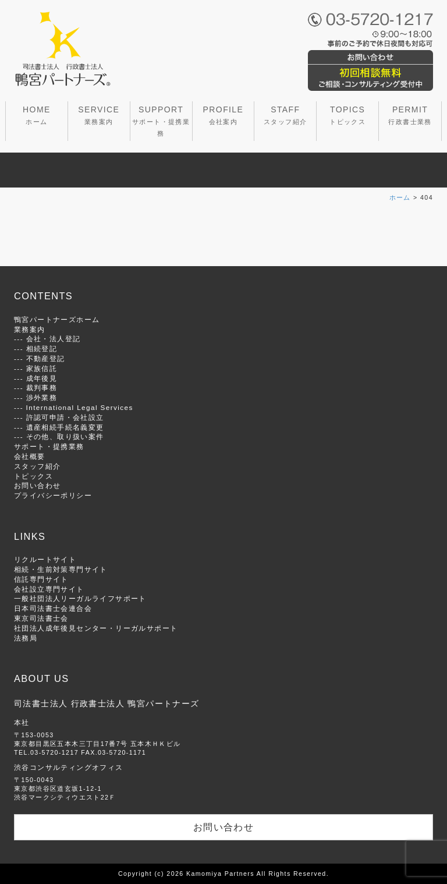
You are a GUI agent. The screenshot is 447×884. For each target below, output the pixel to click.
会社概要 (29, 456)
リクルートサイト (45, 559)
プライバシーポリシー (53, 495)
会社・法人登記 (53, 338)
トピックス (33, 476)
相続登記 (42, 348)
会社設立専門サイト (49, 589)
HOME (37, 115)
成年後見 (42, 378)
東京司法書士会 (41, 618)
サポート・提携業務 (49, 446)
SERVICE (98, 115)
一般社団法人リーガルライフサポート (80, 598)
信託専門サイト (41, 579)
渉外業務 (42, 397)
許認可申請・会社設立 (65, 417)
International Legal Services (79, 407)
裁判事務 (42, 387)
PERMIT (409, 115)
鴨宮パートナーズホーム (57, 319)
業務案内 (29, 329)
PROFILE (223, 115)
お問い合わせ (37, 485)
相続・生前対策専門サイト (61, 569)
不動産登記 (45, 358)
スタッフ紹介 (37, 466)
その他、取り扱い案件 (65, 436)
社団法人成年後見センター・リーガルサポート (96, 628)
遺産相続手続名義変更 (65, 427)
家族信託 (42, 368)
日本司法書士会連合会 (53, 608)
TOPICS (347, 115)
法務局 (25, 638)
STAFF (285, 115)
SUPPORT (161, 121)
